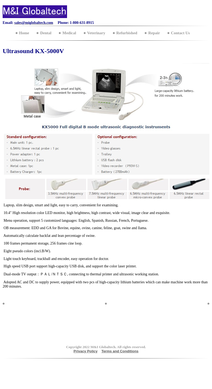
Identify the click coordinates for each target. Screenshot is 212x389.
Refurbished (126, 33)
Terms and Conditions (120, 351)
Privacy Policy (86, 351)
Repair (154, 33)
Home (24, 33)
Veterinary (96, 33)
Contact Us (180, 33)
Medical (69, 33)
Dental (45, 33)
